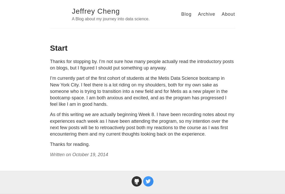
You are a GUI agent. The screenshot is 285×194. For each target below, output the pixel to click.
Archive (206, 14)
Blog (186, 14)
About (228, 14)
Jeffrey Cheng (96, 11)
